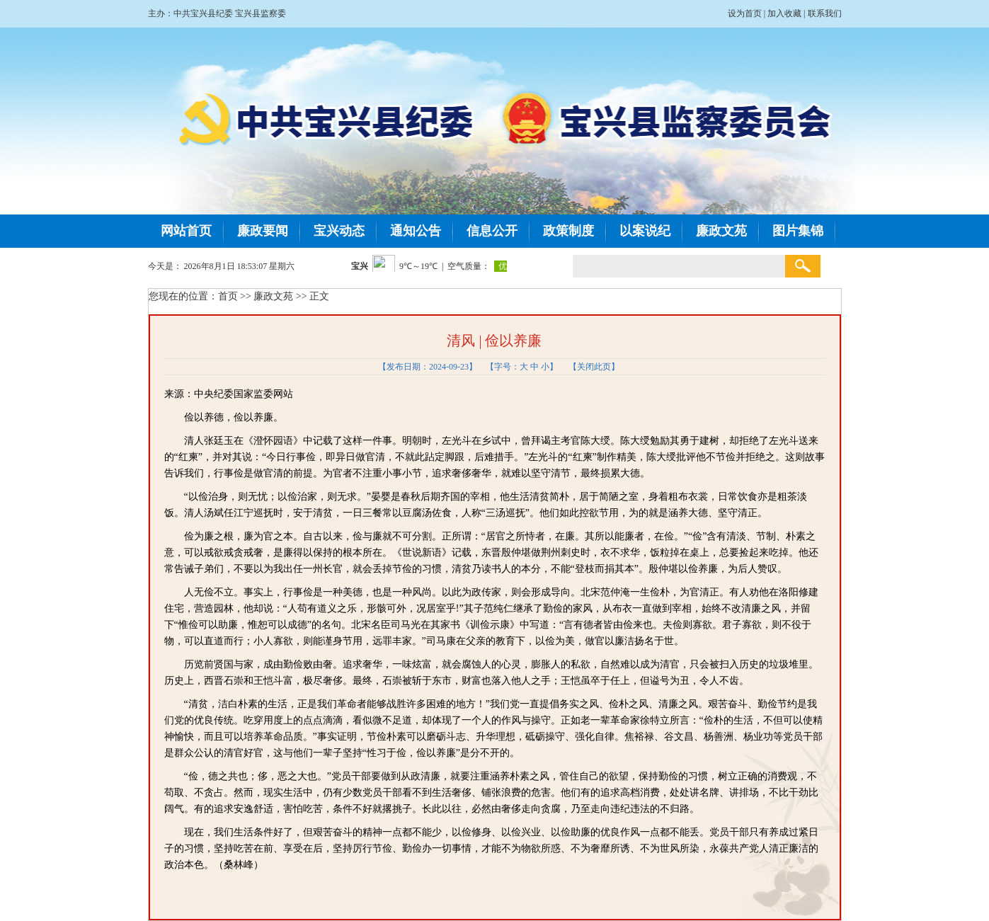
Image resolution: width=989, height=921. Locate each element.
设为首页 (745, 13)
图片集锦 (797, 231)
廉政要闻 (262, 231)
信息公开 (492, 231)
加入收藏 (784, 13)
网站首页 (186, 231)
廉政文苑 (721, 231)
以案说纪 (644, 231)
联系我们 (825, 13)
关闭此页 (594, 367)
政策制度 (568, 231)
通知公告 (415, 231)
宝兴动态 (339, 231)
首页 (228, 296)
